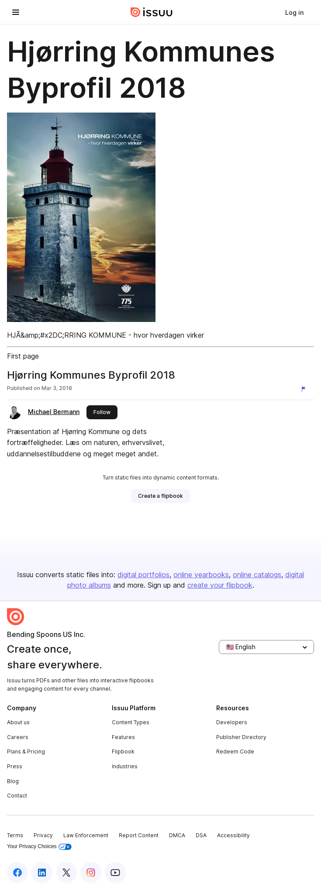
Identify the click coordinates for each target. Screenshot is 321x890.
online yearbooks (201, 574)
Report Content (139, 835)
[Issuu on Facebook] (17, 872)
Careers (17, 737)
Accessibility (233, 835)
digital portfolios (143, 574)
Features (123, 737)
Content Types (130, 722)
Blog (13, 781)
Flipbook (123, 751)
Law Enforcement (85, 835)
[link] (294, 12)
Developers (231, 722)
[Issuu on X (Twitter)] (66, 872)
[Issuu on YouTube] (115, 872)
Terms (15, 835)
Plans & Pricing (26, 751)
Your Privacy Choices (39, 846)
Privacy (43, 835)
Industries (125, 766)
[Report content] (305, 389)
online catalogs (257, 574)
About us (18, 722)
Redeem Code (235, 751)
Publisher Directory (241, 737)
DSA (201, 835)
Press (14, 766)
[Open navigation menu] (15, 12)
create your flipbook (219, 585)
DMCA (177, 835)
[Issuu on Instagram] (90, 872)
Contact (17, 795)
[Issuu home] (151, 12)
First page (23, 356)
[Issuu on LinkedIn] (41, 872)
